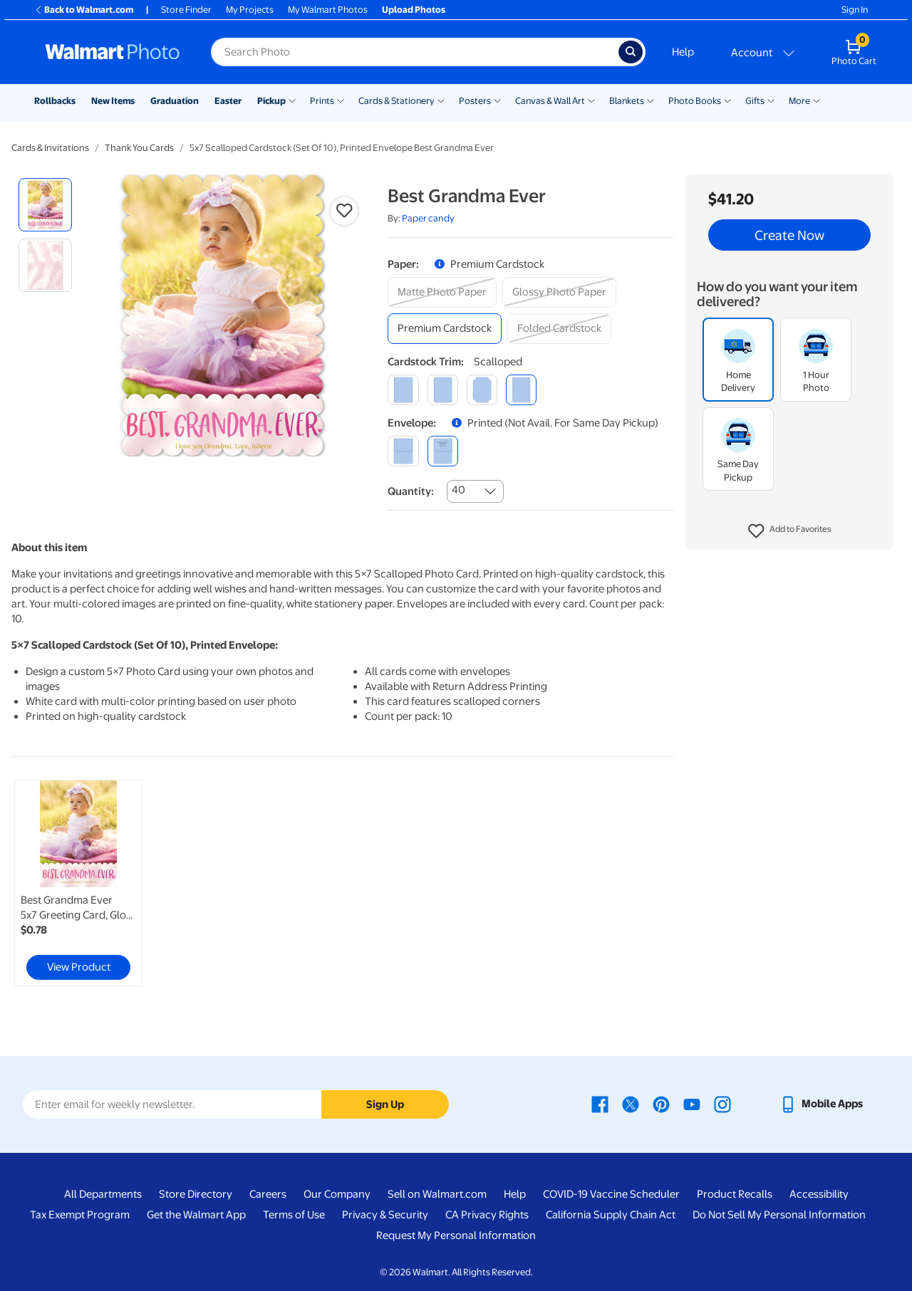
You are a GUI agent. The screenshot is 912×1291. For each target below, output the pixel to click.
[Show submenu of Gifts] (771, 99)
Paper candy (428, 218)
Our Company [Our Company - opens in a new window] (337, 1194)
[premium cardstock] (445, 328)
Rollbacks (55, 100)
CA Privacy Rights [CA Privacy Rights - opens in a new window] (487, 1214)
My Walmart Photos (328, 9)
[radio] (45, 204)
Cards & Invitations (50, 147)
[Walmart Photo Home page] (112, 52)
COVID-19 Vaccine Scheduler (611, 1194)
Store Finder (186, 9)
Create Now (789, 235)
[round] (443, 390)
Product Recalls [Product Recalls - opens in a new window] (734, 1194)
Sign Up (385, 1104)
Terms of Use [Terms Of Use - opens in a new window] (294, 1214)
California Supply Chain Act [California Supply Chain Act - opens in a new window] (610, 1214)
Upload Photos (413, 9)
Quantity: (411, 491)
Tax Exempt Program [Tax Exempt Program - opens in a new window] (80, 1214)
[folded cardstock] (559, 328)
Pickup (271, 100)
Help (683, 52)
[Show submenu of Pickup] (292, 99)
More (799, 100)
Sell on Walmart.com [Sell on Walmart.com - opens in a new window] (437, 1194)
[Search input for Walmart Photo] (414, 52)
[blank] (403, 451)
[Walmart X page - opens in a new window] (630, 1103)
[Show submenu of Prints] (340, 99)
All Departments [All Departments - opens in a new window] (103, 1194)
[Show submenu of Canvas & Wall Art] (591, 99)
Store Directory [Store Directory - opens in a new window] (195, 1194)
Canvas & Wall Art (550, 100)
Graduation (174, 100)
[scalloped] (521, 390)
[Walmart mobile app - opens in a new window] (821, 1103)
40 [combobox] (458, 490)
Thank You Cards (139, 147)
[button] (790, 531)
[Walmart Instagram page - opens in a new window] (722, 1103)
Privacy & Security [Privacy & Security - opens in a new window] (385, 1214)
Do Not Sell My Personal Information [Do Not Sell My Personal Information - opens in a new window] (779, 1214)
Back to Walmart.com (83, 9)
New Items (113, 100)
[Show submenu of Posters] (497, 99)
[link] (78, 883)
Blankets (626, 100)
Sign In (854, 9)
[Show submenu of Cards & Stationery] (441, 99)
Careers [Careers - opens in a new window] (267, 1194)
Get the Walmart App (196, 1214)
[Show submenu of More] (816, 99)
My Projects (250, 9)
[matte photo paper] (442, 292)
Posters (475, 100)
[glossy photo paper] (559, 292)
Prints (322, 100)
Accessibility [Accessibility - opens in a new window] (819, 1194)
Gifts (755, 100)
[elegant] (482, 390)
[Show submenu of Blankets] (650, 99)
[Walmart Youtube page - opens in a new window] (691, 1103)
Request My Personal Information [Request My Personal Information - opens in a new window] (456, 1235)
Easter (228, 100)
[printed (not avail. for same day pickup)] (443, 451)
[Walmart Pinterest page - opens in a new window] (661, 1103)
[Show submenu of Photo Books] (727, 99)
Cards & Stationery (396, 100)
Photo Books (694, 100)
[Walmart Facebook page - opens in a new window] (599, 1103)
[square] (403, 390)
